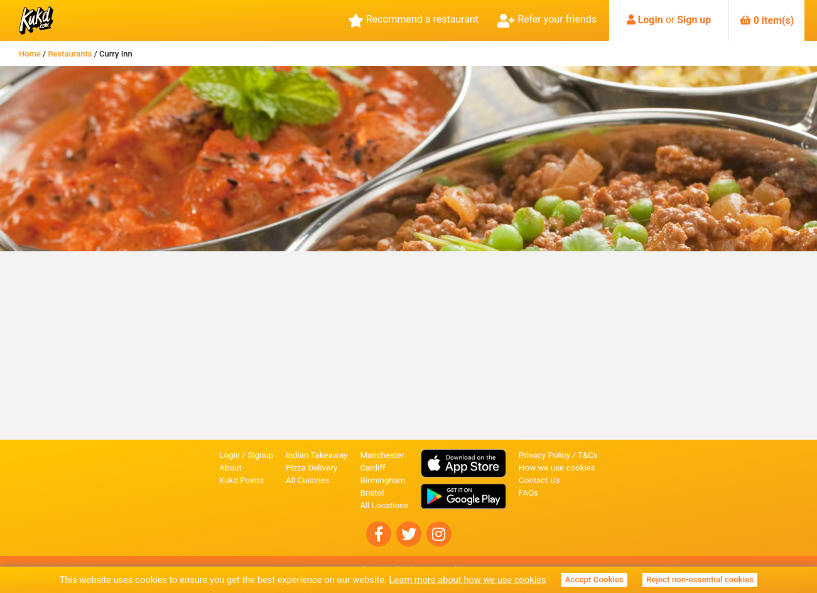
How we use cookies (557, 467)
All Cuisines (307, 480)
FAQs (528, 493)
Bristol (372, 493)
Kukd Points (241, 480)
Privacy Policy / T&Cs (558, 455)
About (230, 467)
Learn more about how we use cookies (467, 579)
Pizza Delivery (311, 467)
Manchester (382, 455)
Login (650, 20)
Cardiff (372, 467)
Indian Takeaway (316, 455)
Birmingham (382, 480)
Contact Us (539, 480)
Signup (260, 455)
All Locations (384, 505)
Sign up (694, 20)
